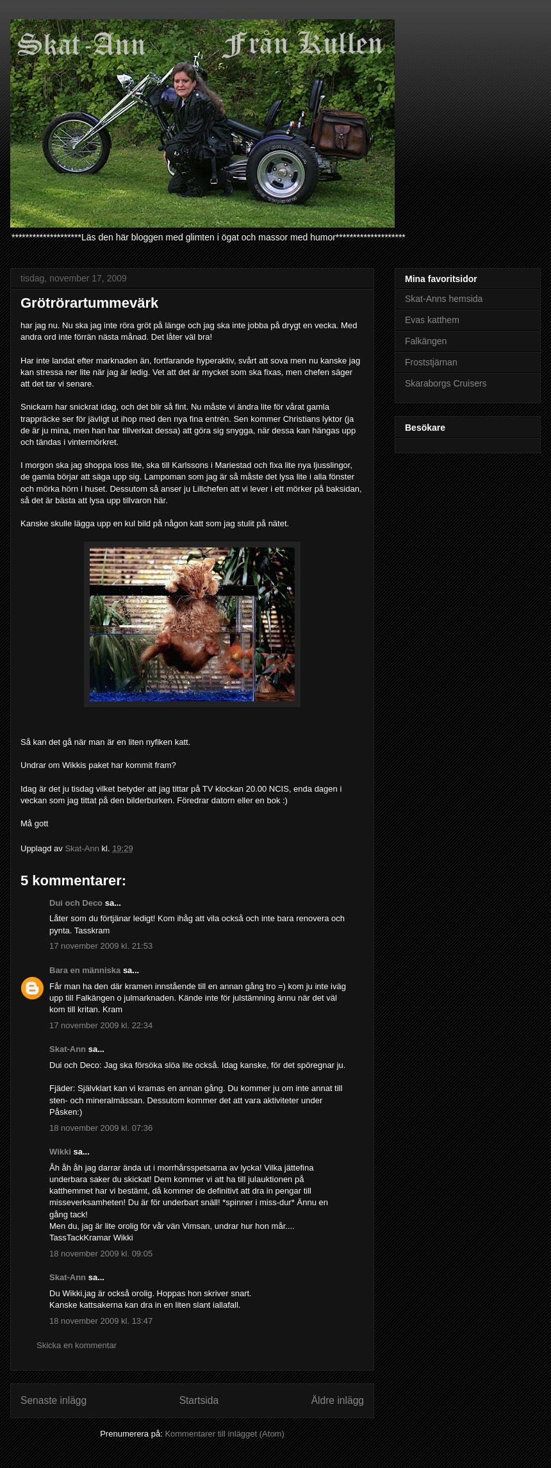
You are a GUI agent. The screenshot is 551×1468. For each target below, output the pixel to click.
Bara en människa (84, 970)
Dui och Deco (76, 903)
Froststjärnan (431, 362)
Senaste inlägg (53, 1400)
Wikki (60, 1151)
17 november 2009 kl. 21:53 (100, 946)
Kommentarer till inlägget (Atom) (224, 1434)
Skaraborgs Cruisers (446, 383)
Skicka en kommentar (77, 1345)
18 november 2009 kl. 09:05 (100, 1253)
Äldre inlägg (337, 1400)
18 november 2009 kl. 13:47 (100, 1321)
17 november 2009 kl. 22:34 (100, 1025)
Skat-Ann (67, 1049)
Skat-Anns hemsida (443, 299)
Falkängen (426, 341)
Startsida (199, 1400)
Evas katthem (432, 320)
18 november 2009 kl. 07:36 (100, 1128)
